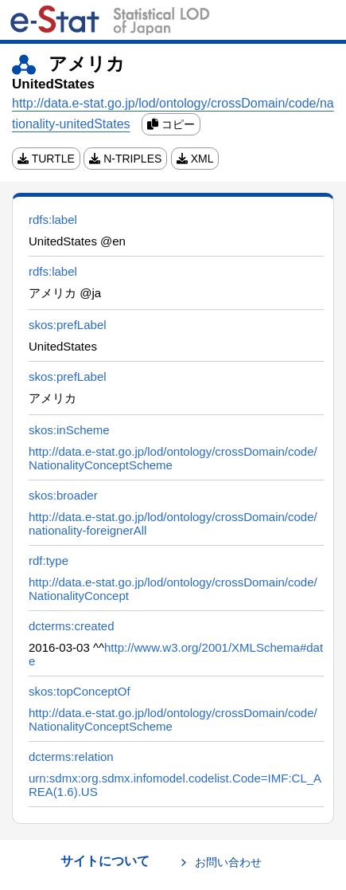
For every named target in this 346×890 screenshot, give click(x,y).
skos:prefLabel (68, 324)
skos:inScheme (69, 430)
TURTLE (46, 158)
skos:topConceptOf (79, 691)
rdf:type (48, 560)
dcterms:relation (71, 756)
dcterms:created (72, 626)
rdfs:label (53, 219)
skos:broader (63, 495)
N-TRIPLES (125, 158)
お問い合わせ (228, 862)
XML (195, 158)
